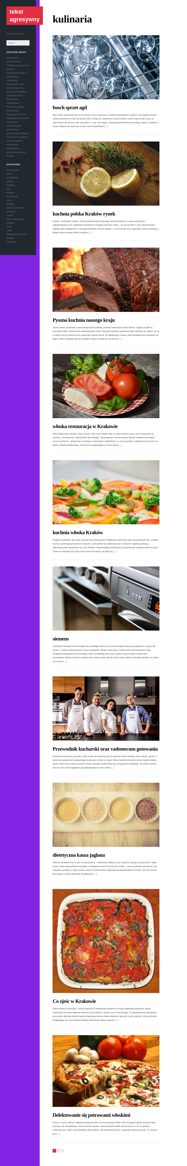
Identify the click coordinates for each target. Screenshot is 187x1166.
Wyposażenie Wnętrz (16, 234)
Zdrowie (10, 238)
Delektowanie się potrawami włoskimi (91, 1115)
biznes (9, 174)
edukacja (10, 185)
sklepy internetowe (15, 219)
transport (10, 223)
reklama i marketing (15, 208)
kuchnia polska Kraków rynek (84, 214)
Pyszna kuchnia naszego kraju (84, 320)
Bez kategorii (12, 170)
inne (8, 189)
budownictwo (12, 177)
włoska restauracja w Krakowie (85, 426)
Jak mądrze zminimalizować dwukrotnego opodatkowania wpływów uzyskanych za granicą (18, 129)
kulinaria (10, 192)
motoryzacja (12, 196)
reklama (10, 204)
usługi (9, 230)
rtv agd (9, 215)
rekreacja (10, 211)
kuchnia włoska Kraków (78, 532)
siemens (61, 639)
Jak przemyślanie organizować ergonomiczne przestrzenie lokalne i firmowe (16, 148)
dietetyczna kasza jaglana (79, 855)
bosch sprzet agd (70, 107)
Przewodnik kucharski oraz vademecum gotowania (105, 749)
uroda (9, 226)
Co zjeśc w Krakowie (74, 1001)
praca (9, 200)
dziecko (10, 181)
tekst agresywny (25, 15)
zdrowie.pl (11, 242)
